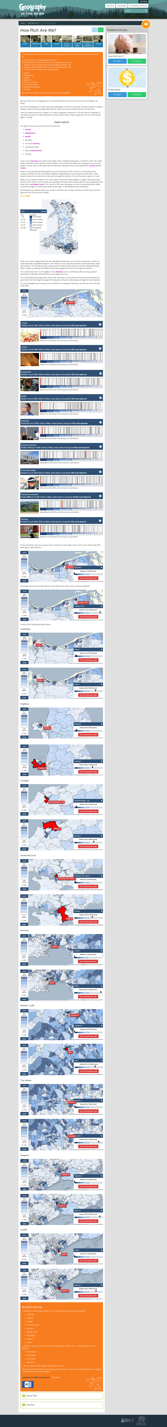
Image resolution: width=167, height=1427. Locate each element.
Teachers (121, 6)
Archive (110, 6)
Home (22, 23)
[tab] (61, 1396)
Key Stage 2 (117, 61)
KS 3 (100, 30)
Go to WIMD (25, 196)
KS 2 (94, 30)
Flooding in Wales (138, 6)
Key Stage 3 (136, 61)
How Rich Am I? (33, 23)
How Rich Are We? (49, 23)
